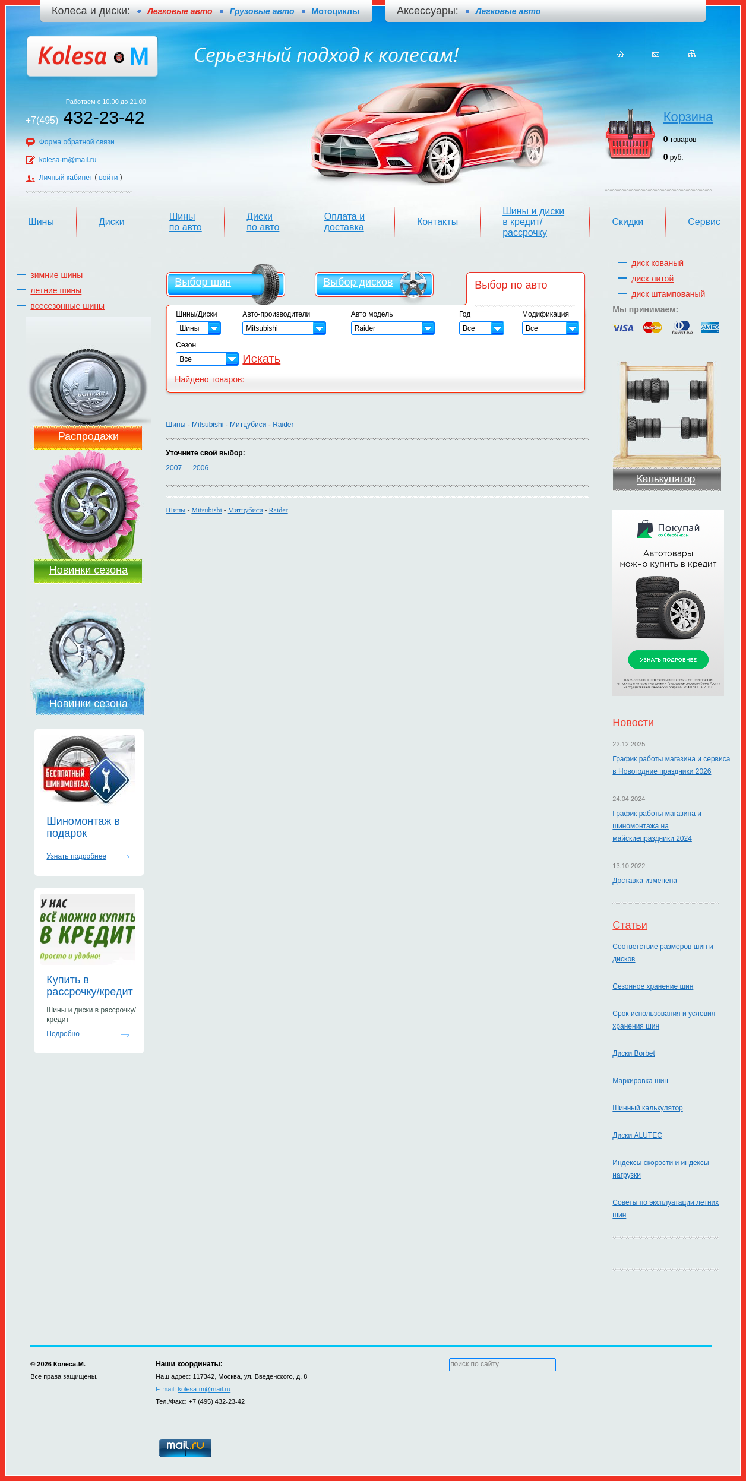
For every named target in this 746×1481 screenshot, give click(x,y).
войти (108, 177)
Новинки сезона (88, 570)
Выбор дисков (358, 282)
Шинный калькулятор (647, 1108)
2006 (200, 468)
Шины (41, 222)
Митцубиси (248, 424)
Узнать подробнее (76, 856)
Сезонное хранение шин (652, 986)
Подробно (63, 1034)
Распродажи (88, 436)
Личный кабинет (66, 177)
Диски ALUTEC (637, 1135)
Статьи (629, 925)
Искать (261, 358)
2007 (174, 468)
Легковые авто (508, 11)
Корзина (688, 116)
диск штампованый (668, 294)
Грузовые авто (262, 11)
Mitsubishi (207, 424)
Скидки (627, 222)
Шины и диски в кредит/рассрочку (533, 222)
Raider (283, 424)
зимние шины (56, 275)
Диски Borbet (633, 1053)
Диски (112, 222)
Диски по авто (262, 221)
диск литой (652, 278)
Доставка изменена (644, 880)
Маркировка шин (640, 1081)
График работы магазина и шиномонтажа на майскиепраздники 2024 (656, 826)
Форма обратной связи (77, 142)
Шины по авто (185, 221)
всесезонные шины (67, 306)
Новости (633, 723)
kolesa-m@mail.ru (68, 160)
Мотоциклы (335, 11)
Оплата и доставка (344, 221)
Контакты (437, 222)
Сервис (704, 222)
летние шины (55, 290)
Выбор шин (203, 282)
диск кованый (657, 263)
